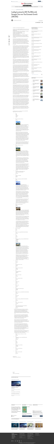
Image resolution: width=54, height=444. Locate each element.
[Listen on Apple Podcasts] (16, 415)
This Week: (37, 412)
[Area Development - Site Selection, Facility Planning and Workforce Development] (27, 3)
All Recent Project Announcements (35, 74)
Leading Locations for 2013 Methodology (17, 32)
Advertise (17, 1)
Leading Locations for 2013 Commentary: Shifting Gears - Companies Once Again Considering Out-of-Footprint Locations (20, 31)
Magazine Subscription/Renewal (14, 434)
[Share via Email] (9, 44)
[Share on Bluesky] (9, 43)
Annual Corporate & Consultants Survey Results (30, 436)
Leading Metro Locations (19, 9)
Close (16, 356)
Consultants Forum (14, 1)
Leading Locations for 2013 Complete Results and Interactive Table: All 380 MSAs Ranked (21, 30)
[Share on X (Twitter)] (9, 38)
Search (29, 5)
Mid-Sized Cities (17, 111)
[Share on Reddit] (9, 41)
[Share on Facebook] (9, 40)
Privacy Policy (29, 443)
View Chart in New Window (16, 373)
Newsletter (13, 435)
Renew (41, 1)
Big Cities (14, 111)
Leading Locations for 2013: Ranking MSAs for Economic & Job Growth (21, 29)
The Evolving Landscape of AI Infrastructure (16, 412)
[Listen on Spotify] (16, 416)
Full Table (14, 356)
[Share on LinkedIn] (9, 36)
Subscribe (39, 1)
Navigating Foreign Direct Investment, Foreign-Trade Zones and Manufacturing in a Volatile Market (16, 408)
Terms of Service (32, 443)
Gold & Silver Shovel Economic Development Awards (30, 435)
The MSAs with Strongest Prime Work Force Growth (19, 33)
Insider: (37, 411)
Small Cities (20, 111)
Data (13, 372)
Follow (25, 5)
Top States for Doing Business (30, 438)
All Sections (42, 6)
